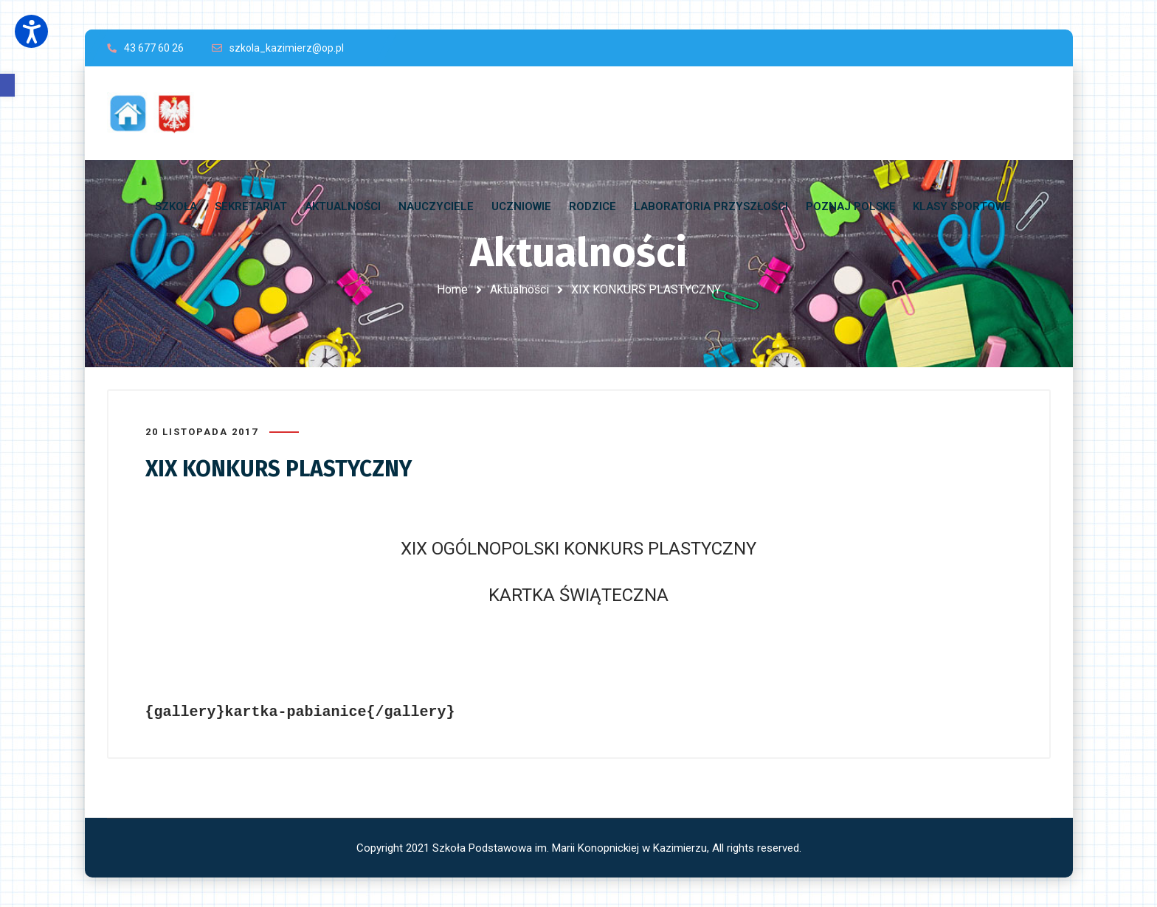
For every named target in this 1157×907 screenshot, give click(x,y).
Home (452, 289)
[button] (7, 85)
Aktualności (519, 289)
